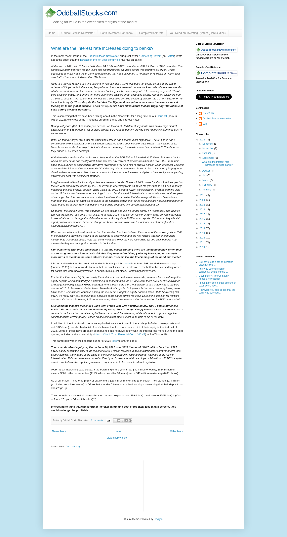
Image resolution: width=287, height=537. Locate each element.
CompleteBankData (151, 33)
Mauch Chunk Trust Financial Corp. (115, 334)
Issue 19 (162, 116)
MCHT (141, 334)
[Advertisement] (177, 485)
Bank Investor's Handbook (116, 33)
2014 (203, 228)
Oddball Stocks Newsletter (77, 33)
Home (51, 33)
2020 (203, 200)
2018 (203, 209)
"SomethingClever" (150, 55)
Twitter (170, 55)
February (207, 184)
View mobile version (117, 437)
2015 (203, 223)
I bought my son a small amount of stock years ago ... (217, 284)
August (206, 170)
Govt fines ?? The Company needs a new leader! (214, 277)
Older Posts (176, 431)
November (208, 148)
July (204, 175)
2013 (203, 233)
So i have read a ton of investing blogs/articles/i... (216, 263)
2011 (203, 242)
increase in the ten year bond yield (100, 59)
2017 (203, 214)
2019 (203, 205)
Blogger (158, 519)
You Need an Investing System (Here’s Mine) (198, 33)
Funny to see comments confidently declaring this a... (214, 270)
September (208, 157)
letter (115, 340)
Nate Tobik (208, 113)
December (208, 143)
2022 (203, 139)
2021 (203, 195)
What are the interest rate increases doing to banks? (102, 48)
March (206, 180)
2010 (203, 247)
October (207, 153)
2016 (203, 219)
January (207, 189)
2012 (203, 237)
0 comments (97, 420)
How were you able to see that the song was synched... (217, 291)
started (127, 263)
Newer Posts (59, 431)
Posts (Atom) (73, 446)
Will (205, 123)
